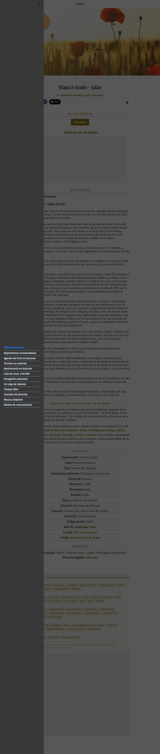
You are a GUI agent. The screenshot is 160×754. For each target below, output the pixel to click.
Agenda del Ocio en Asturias (20, 358)
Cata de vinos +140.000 (17, 373)
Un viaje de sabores (15, 384)
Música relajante (13, 399)
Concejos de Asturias (15, 394)
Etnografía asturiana (16, 378)
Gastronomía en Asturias (18, 368)
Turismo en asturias (15, 363)
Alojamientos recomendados (20, 353)
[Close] (40, 3)
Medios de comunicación (18, 404)
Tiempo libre (11, 389)
